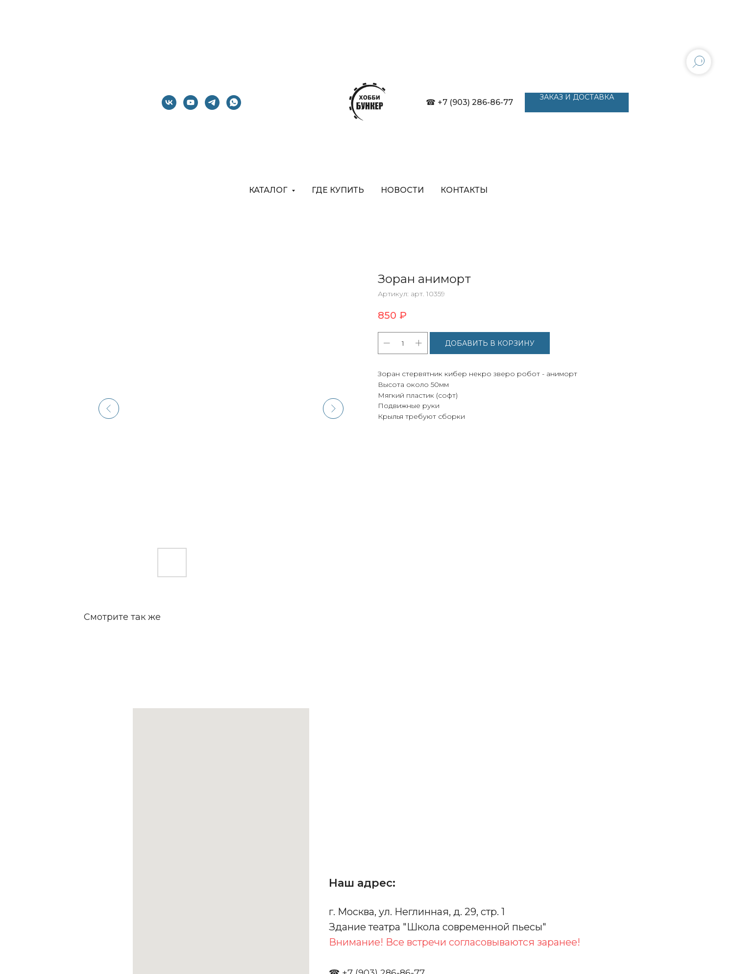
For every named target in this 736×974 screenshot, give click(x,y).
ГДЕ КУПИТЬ (338, 190)
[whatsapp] (233, 107)
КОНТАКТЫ (464, 190)
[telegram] (212, 107)
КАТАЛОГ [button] (269, 190)
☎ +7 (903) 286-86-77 (469, 102)
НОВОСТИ (402, 190)
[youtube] (190, 107)
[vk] (169, 107)
